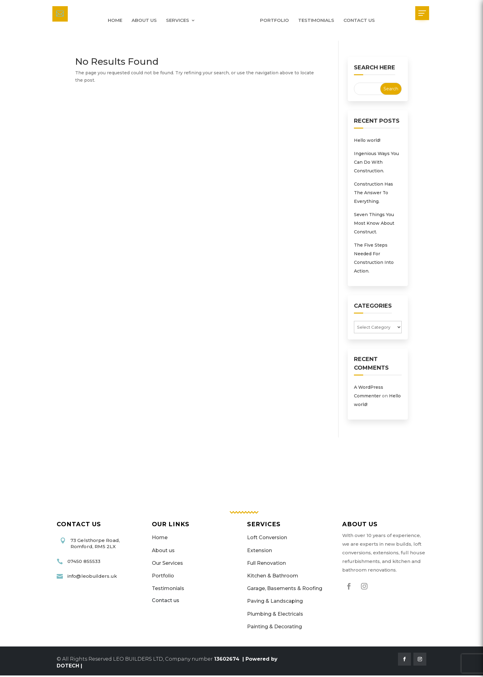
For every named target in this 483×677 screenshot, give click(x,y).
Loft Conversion (267, 539)
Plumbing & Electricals (275, 615)
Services (177, 20)
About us (144, 20)
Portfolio (274, 20)
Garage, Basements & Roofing (284, 590)
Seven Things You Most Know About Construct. (374, 224)
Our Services (167, 565)
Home (115, 20)
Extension (259, 552)
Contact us (359, 20)
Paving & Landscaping (275, 603)
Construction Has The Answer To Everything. (373, 194)
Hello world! (367, 142)
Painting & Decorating (274, 628)
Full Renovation (266, 565)
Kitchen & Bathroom (272, 577)
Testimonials (316, 20)
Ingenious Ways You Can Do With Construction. (376, 163)
